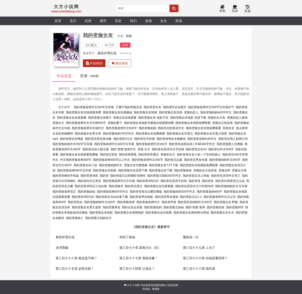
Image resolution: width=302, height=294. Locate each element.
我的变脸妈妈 (147, 128)
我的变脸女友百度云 (180, 133)
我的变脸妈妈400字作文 (216, 112)
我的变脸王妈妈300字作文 (164, 175)
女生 (163, 21)
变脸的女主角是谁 (205, 170)
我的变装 (207, 181)
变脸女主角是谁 (222, 122)
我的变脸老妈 (153, 207)
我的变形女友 (152, 107)
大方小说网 (133, 285)
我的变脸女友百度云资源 (211, 133)
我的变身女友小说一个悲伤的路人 (199, 154)
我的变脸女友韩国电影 (129, 212)
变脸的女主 (167, 154)
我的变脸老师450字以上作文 (111, 159)
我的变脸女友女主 (222, 212)
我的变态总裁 (173, 159)
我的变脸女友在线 (170, 112)
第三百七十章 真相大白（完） (140, 247)
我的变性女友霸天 (174, 107)
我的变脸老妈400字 (209, 191)
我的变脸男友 (111, 207)
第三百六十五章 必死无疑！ (75, 268)
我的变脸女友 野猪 (226, 202)
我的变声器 (168, 202)
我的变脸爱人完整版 (230, 144)
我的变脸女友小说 (85, 165)
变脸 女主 (144, 149)
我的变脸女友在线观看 (71, 117)
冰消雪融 (62, 247)
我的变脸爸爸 (183, 170)
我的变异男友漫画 (166, 196)
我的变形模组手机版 (65, 175)
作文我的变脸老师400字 (75, 159)
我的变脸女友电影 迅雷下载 (188, 117)
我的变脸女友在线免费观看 (203, 128)
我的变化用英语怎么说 (230, 181)
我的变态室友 (108, 154)
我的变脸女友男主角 (88, 133)
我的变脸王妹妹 (173, 207)
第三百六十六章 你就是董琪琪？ (205, 258)
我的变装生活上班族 (196, 175)
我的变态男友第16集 (98, 138)
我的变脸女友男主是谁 (86, 207)
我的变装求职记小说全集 (91, 186)
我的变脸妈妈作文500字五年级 (72, 144)
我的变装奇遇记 (148, 154)
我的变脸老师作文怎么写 (219, 196)
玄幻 (73, 21)
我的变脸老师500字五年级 (74, 170)
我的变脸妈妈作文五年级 (231, 186)
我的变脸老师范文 (64, 191)
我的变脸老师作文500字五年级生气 (211, 107)
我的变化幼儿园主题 (95, 149)
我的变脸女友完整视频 (158, 186)
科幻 (133, 21)
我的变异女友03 (196, 149)
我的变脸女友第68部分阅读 (191, 212)
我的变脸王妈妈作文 (98, 218)
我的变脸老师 (126, 202)
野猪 (129, 36)
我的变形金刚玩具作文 (202, 138)
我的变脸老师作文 (148, 202)
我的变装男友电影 (141, 196)
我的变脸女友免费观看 (150, 133)
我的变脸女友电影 (101, 212)
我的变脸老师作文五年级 (119, 181)
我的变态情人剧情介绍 (233, 138)
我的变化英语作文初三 (225, 175)
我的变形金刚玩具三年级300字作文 (192, 144)
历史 (118, 21)
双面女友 (228, 128)
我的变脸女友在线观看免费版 (79, 154)
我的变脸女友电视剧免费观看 (199, 165)
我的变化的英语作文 (171, 128)
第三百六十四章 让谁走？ (137, 268)
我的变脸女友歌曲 (104, 170)
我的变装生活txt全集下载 (111, 196)
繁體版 (156, 289)
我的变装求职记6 (83, 196)
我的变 (104, 175)
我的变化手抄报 (144, 138)
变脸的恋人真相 (237, 117)
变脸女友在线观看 (125, 117)
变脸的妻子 (115, 122)
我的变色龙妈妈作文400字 (195, 202)
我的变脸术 (116, 186)
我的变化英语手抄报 (173, 181)
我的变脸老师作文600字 (151, 144)
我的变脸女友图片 (100, 117)
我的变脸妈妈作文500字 (224, 159)
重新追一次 (191, 237)
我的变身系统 (89, 175)
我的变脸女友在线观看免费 (83, 112)
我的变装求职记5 (148, 181)
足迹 (247, 9)
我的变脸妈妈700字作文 (118, 133)
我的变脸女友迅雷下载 (132, 170)
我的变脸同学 (235, 207)
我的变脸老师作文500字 (121, 128)
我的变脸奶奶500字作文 (179, 191)
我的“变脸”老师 (195, 207)
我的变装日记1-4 (191, 196)
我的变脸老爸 (215, 207)
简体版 (146, 289)
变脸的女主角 (216, 117)
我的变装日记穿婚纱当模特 (127, 175)
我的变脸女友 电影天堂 (153, 117)
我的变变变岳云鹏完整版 (146, 191)
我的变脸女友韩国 (145, 112)
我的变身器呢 (128, 154)
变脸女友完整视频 (135, 165)
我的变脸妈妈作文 (110, 165)
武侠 (88, 21)
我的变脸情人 (74, 218)
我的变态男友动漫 (195, 159)
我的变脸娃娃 (86, 191)
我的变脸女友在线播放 (117, 112)
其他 (178, 21)
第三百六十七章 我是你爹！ (138, 258)
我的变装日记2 (123, 138)
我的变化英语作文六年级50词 (194, 186)
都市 (103, 21)
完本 (235, 9)
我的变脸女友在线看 (158, 212)
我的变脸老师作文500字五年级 (94, 107)
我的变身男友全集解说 (171, 138)
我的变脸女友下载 (160, 170)
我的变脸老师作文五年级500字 (86, 122)
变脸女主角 (239, 170)
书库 (222, 9)
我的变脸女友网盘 (71, 138)
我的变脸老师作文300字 (147, 159)
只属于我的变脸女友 (129, 107)
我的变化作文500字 (221, 149)
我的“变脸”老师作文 (123, 149)
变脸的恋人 (191, 112)
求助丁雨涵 (127, 237)
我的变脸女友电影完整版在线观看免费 (149, 122)
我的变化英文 (133, 186)
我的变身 (194, 181)
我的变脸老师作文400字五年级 (114, 144)
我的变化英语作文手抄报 (168, 149)
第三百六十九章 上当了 (199, 247)
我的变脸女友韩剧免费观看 (193, 122)
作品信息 (64, 76)
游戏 (148, 21)
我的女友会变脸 (132, 207)
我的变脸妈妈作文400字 (99, 202)
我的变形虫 (75, 202)
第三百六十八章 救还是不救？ (76, 258)
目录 (90, 76)
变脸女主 (58, 122)
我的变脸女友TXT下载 (163, 165)
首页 (58, 21)
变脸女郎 (224, 170)
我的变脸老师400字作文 (112, 191)
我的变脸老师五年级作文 (88, 128)
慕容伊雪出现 (107, 53)
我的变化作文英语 (89, 181)
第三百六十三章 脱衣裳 (199, 268)
